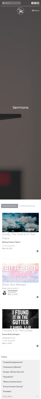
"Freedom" (7, 391)
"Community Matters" (12, 367)
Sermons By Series (27, 206)
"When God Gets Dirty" (12, 382)
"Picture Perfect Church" (13, 387)
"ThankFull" (8, 377)
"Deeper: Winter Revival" (13, 372)
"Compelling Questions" (13, 362)
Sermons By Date (10, 206)
